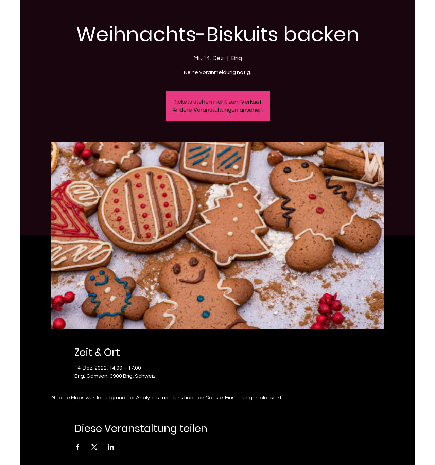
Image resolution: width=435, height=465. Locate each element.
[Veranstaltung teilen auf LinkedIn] (111, 447)
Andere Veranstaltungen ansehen (218, 110)
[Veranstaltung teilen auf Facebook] (77, 447)
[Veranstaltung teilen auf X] (94, 447)
